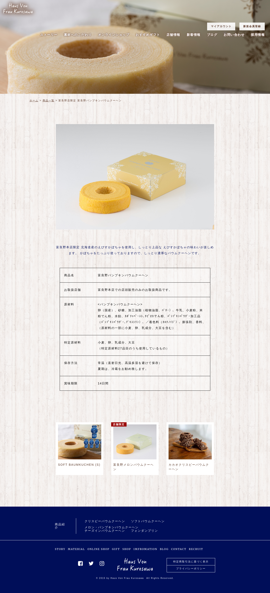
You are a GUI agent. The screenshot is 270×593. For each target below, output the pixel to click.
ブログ (212, 34)
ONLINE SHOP (98, 549)
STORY (60, 549)
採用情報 (258, 34)
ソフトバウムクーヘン (148, 521)
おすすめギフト (148, 34)
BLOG (164, 549)
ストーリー (49, 34)
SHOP (126, 549)
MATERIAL (76, 549)
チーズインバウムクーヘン (105, 530)
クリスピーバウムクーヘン (105, 521)
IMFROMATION (145, 549)
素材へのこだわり (78, 34)
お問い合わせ (234, 34)
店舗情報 (173, 34)
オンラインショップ (114, 34)
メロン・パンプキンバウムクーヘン (112, 527)
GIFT (116, 549)
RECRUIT (196, 549)
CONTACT (178, 549)
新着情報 (194, 34)
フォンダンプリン (144, 530)
